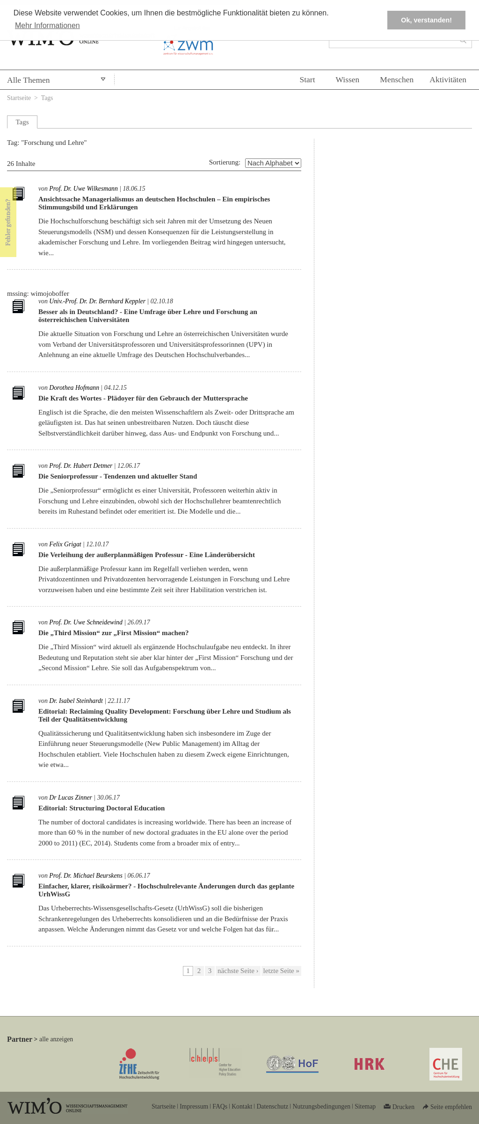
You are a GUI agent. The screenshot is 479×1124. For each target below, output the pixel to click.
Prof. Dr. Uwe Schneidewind (85, 622)
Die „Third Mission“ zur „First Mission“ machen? (113, 633)
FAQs (219, 1106)
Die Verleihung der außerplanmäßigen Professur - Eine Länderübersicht (146, 554)
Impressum (194, 1106)
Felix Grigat (65, 544)
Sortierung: (225, 162)
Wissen (348, 79)
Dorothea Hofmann (74, 387)
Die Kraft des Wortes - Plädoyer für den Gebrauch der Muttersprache (143, 398)
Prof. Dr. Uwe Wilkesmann (83, 188)
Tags (47, 97)
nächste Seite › (238, 970)
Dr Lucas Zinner (70, 797)
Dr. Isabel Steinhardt (75, 700)
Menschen (397, 79)
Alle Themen (28, 80)
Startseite (19, 97)
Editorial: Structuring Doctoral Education (101, 808)
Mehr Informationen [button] (47, 25)
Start (307, 79)
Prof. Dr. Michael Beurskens (85, 875)
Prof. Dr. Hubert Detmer (80, 465)
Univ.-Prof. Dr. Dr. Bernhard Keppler (97, 301)
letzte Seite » (281, 970)
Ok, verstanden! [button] (426, 20)
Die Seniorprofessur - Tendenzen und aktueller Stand (117, 476)
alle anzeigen (56, 1039)
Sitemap (365, 1106)
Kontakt (242, 1106)
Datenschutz (272, 1106)
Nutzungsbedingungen (321, 1106)
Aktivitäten (447, 79)
